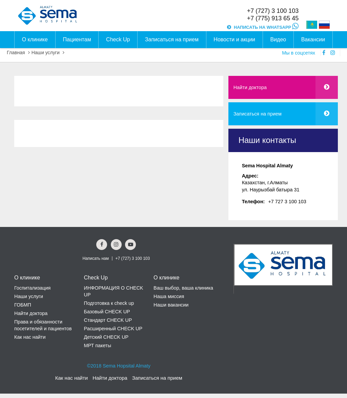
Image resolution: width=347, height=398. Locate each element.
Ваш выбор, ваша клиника (183, 288)
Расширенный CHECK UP (113, 328)
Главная (16, 52)
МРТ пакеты (97, 345)
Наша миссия (169, 296)
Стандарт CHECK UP (108, 320)
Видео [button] (278, 39)
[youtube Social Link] (130, 244)
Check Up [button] (118, 39)
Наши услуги (46, 52)
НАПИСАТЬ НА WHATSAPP (266, 27)
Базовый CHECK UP (107, 311)
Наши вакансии (171, 305)
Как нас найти (29, 337)
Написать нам (95, 258)
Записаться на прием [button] (172, 39)
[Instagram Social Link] (116, 244)
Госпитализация (32, 288)
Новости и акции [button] (234, 39)
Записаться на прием (257, 114)
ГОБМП (22, 305)
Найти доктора (250, 87)
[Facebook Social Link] (101, 244)
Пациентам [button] (77, 39)
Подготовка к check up (109, 303)
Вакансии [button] (313, 39)
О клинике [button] (35, 39)
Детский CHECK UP (106, 337)
